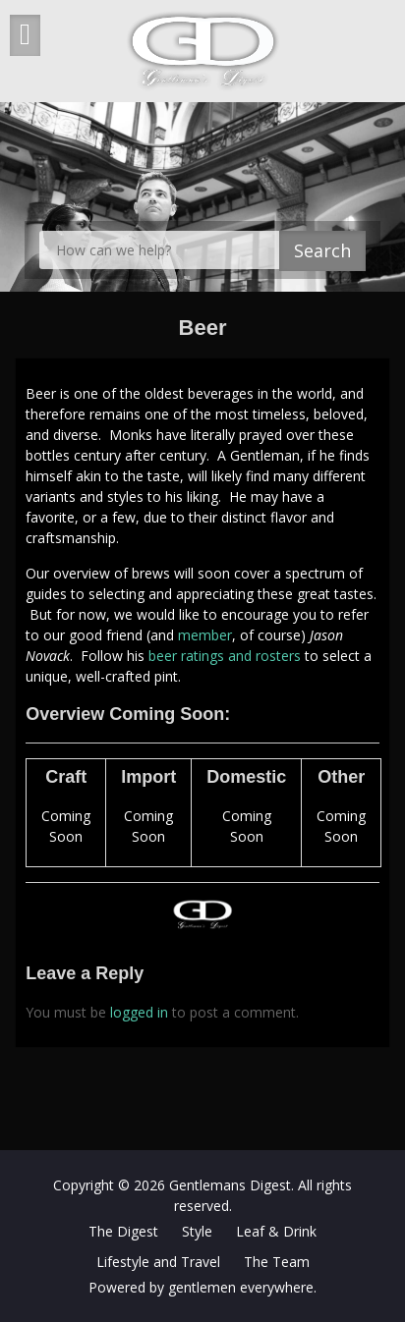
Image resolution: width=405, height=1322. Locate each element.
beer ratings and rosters (224, 655)
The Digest (123, 1231)
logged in (139, 1012)
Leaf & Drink (276, 1231)
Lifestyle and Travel (158, 1261)
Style (197, 1231)
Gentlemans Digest (230, 1185)
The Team (277, 1261)
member (205, 635)
